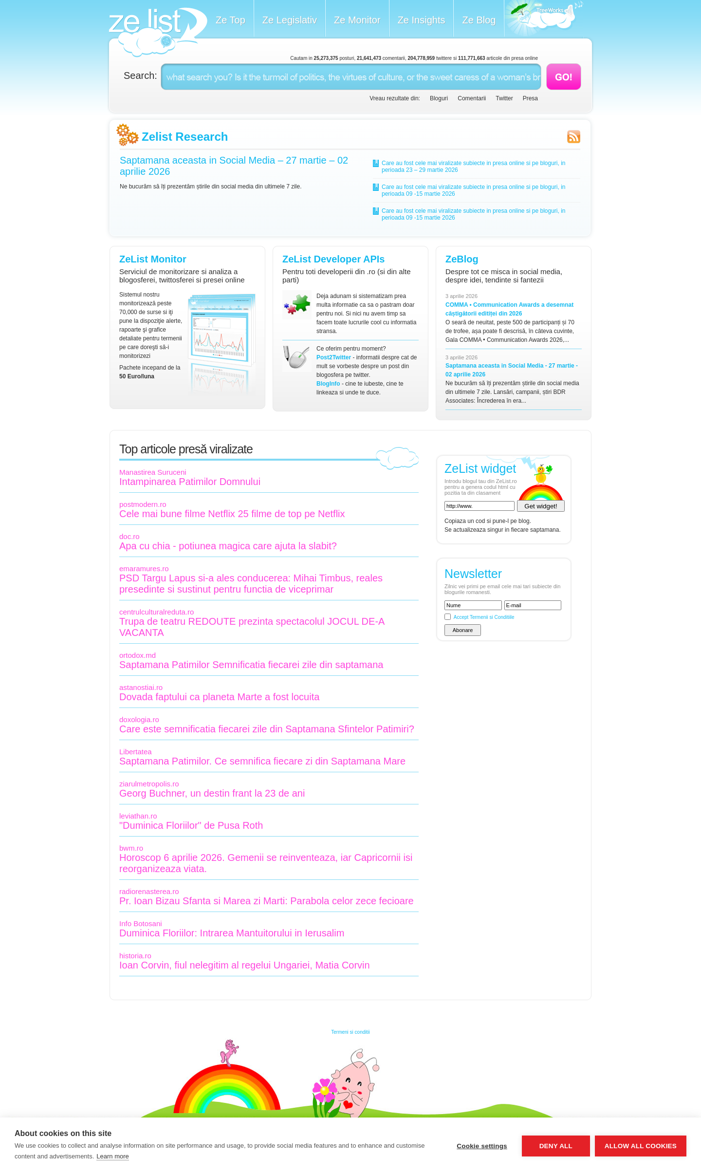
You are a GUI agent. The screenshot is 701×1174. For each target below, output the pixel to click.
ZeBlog (462, 259)
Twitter (504, 98)
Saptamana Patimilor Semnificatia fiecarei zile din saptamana (251, 664)
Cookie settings (482, 1146)
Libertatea (135, 751)
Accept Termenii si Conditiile (484, 617)
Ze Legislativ (289, 20)
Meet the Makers (543, 19)
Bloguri (439, 98)
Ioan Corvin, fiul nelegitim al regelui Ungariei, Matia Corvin (244, 965)
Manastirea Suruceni (152, 472)
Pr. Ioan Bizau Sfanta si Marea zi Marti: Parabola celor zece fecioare (266, 900)
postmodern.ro (142, 504)
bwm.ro (131, 848)
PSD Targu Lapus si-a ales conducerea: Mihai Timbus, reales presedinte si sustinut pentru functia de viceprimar (251, 584)
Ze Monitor (357, 20)
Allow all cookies (641, 1146)
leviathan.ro (138, 816)
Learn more (112, 1156)
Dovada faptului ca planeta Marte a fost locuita (219, 696)
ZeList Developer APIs (333, 259)
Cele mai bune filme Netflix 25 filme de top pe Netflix (232, 513)
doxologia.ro (139, 719)
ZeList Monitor (152, 259)
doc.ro (129, 536)
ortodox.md (137, 655)
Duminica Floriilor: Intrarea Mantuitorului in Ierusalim (231, 933)
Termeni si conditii (350, 1032)
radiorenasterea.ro (149, 891)
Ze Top (230, 20)
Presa (530, 98)
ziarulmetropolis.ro (149, 784)
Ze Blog (479, 20)
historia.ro (135, 955)
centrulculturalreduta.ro (156, 612)
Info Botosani (140, 923)
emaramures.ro (144, 568)
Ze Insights (421, 20)
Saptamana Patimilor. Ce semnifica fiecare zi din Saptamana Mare (262, 761)
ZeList (158, 32)
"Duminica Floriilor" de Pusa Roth (191, 825)
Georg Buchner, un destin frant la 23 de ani (212, 793)
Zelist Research (185, 136)
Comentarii (472, 98)
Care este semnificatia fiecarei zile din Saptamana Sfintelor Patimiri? (266, 729)
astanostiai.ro (141, 687)
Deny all (555, 1146)
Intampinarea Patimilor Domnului (189, 481)
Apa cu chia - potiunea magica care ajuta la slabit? (228, 545)
